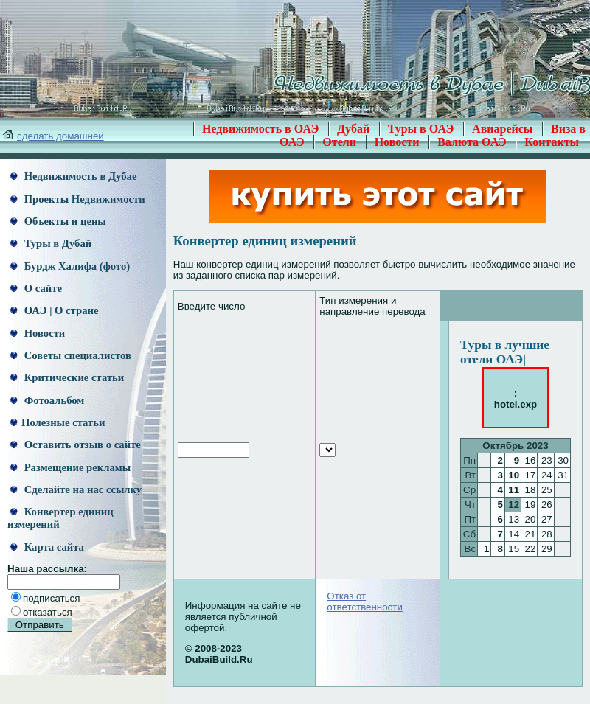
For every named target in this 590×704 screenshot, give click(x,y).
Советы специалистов (70, 355)
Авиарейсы (502, 128)
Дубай (353, 128)
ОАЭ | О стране (54, 310)
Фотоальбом (47, 400)
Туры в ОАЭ (421, 128)
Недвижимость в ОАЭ (260, 128)
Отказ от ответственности (365, 601)
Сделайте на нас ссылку (76, 489)
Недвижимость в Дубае (73, 176)
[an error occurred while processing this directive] (327, 450)
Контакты (551, 142)
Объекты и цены (58, 221)
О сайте (36, 288)
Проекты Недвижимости (77, 199)
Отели (339, 142)
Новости (397, 142)
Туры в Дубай (50, 243)
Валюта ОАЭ (472, 142)
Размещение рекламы (70, 467)
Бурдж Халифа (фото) (70, 266)
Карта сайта (47, 547)
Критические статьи (67, 377)
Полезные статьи (57, 422)
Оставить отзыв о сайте (75, 444)
